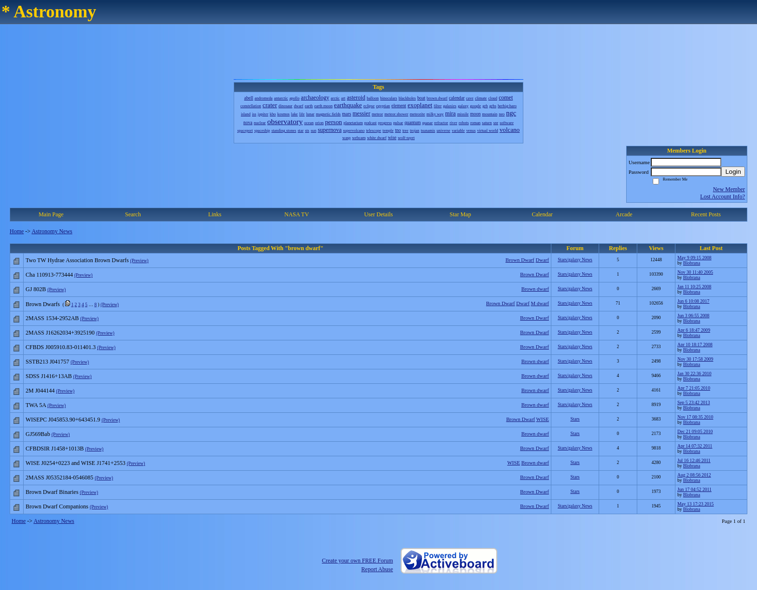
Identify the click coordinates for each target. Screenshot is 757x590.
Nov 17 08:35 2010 (695, 417)
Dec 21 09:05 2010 (695, 431)
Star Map (460, 214)
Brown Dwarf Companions (57, 506)
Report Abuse (377, 569)
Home (17, 231)
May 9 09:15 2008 (694, 257)
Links (214, 214)
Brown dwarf (535, 289)
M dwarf (540, 303)
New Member (729, 189)
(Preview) (139, 260)
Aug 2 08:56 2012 (694, 475)
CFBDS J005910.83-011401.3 (61, 347)
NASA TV (296, 214)
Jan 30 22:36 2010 (694, 373)
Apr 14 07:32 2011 (694, 446)
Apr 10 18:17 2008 (695, 344)
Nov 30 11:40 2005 (695, 272)
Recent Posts (706, 214)
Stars (574, 418)
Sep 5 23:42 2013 (693, 402)
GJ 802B (36, 289)
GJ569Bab (38, 434)
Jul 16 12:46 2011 (694, 460)
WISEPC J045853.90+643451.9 (63, 419)
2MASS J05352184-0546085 (59, 477)
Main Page (51, 214)
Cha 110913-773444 (49, 274)
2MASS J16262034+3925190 (60, 332)
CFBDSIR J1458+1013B (55, 448)
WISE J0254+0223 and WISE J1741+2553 (76, 463)
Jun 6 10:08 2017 (693, 301)
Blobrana (691, 263)
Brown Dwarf (519, 260)
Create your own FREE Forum (357, 560)
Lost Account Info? (722, 196)
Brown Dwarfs (43, 304)
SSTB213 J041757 (47, 361)
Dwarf (542, 260)
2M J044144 (40, 390)
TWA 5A (36, 405)
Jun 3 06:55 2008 (693, 315)
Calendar (542, 214)
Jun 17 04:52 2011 (694, 489)
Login (733, 171)
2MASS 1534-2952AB (52, 318)
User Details (378, 214)
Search (133, 214)
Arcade (624, 214)
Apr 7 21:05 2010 (693, 388)
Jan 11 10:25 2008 (694, 286)
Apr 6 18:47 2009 (693, 330)
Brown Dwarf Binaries (52, 492)
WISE (542, 419)
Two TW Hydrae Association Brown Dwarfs (77, 260)
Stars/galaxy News (575, 259)
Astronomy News (51, 231)
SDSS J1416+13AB (49, 376)
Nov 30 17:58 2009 (695, 359)
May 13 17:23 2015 (695, 503)
